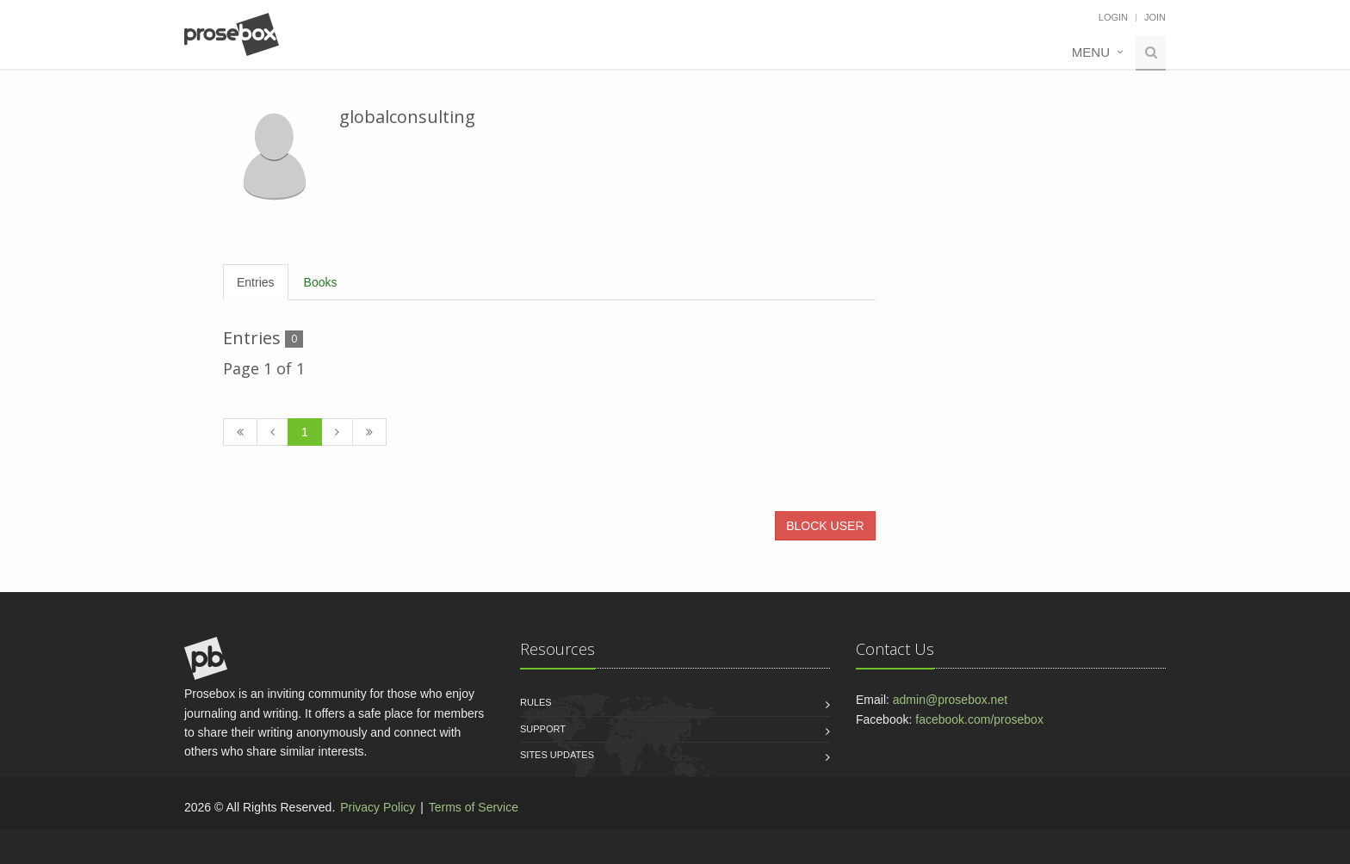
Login (1113, 17)
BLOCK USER (825, 526)
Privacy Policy (377, 807)
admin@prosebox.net (950, 700)
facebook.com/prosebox (979, 719)
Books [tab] (321, 282)
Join (1155, 17)
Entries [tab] (256, 282)
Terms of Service (473, 807)
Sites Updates (557, 755)
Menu (1091, 52)
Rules (536, 702)
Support (543, 729)
